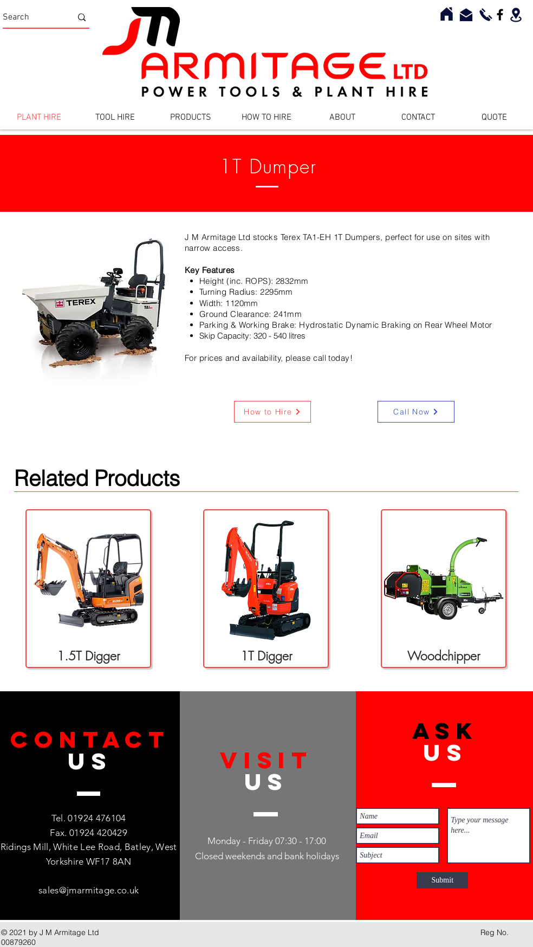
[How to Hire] (272, 412)
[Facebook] (500, 14)
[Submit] (442, 880)
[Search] (29, 17)
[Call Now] (416, 412)
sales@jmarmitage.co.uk (88, 890)
